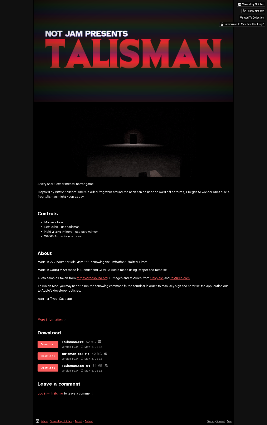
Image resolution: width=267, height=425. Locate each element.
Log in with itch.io (50, 393)
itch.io (44, 421)
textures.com (180, 278)
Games (210, 421)
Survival (220, 421)
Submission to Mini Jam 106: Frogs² (242, 24)
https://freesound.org (92, 278)
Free (229, 421)
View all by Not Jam (61, 421)
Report (78, 421)
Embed (89, 421)
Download (48, 344)
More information (52, 319)
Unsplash (157, 278)
